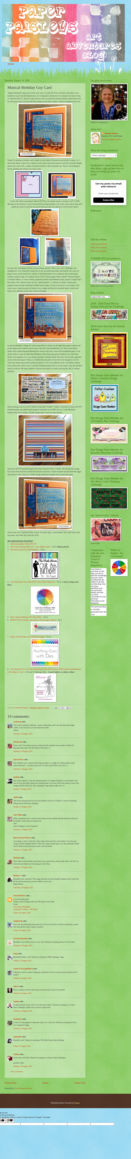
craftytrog (17, 722)
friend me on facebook (99, 244)
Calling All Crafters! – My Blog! (25, 909)
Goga (15, 954)
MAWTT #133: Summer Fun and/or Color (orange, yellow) (33, 620)
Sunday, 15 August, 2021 (22, 789)
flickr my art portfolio (99, 251)
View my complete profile (111, 139)
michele (16, 777)
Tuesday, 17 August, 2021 (22, 830)
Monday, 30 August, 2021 (22, 1066)
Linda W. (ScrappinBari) (23, 969)
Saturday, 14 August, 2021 (23, 734)
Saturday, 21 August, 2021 (23, 946)
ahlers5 (16, 986)
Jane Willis (17, 815)
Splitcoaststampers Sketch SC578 (23, 544)
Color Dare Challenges (21, 907)
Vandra (16, 1001)
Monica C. (17, 876)
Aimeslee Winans (111, 133)
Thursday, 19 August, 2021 (23, 888)
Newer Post (11, 1082)
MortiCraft (17, 742)
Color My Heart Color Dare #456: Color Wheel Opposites (32, 582)
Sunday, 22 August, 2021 (22, 961)
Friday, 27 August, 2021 (22, 1046)
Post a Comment (17, 1072)
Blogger (77, 1103)
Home (11, 63)
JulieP (15, 797)
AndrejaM (17, 1037)
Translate (106, 159)
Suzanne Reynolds (20, 939)
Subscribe (108, 200)
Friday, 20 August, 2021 (22, 913)
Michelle (16, 858)
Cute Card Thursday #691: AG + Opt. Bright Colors (30, 547)
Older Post (79, 1082)
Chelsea (16, 1054)
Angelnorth (17, 921)
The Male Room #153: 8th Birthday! (24, 550)
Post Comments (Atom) (23, 1088)
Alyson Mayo (18, 760)
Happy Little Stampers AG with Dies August (27, 637)
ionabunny (17, 1019)
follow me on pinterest (99, 248)
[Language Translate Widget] (104, 155)
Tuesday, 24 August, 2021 (22, 1011)
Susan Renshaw (19, 896)
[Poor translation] (9, 1120)
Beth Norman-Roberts (22, 838)
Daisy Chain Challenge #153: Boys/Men (25, 617)
